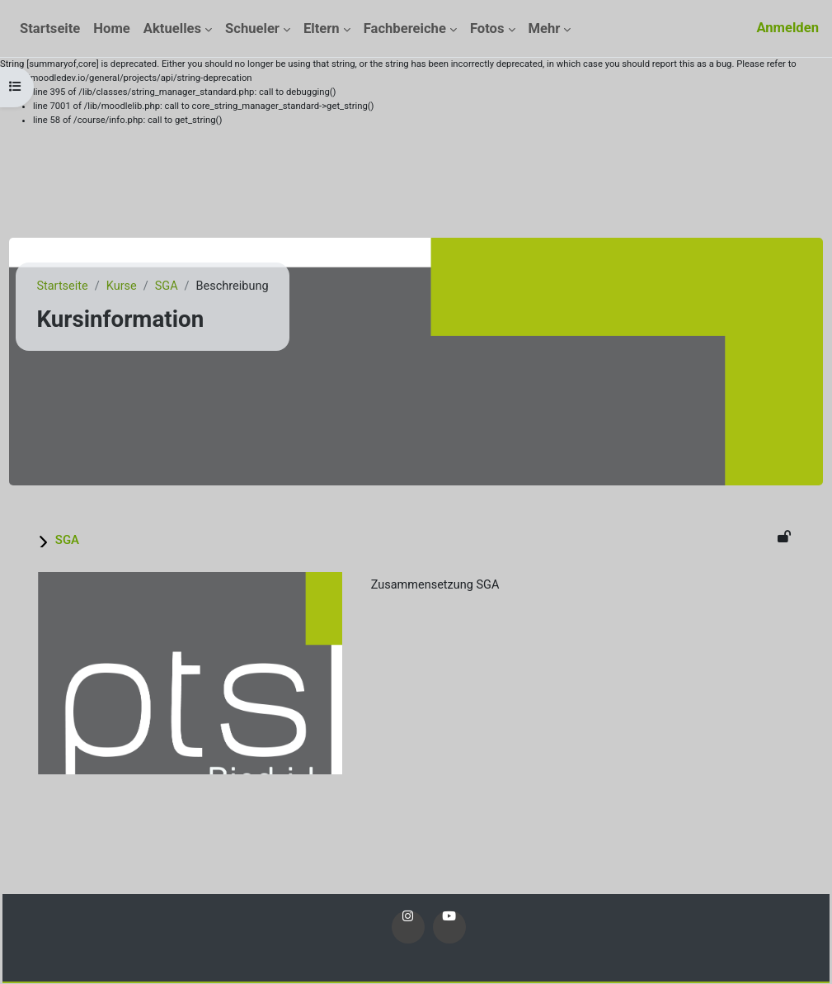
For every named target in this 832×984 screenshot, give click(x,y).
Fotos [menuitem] (487, 28)
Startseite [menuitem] (50, 28)
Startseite (99, 286)
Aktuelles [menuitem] (172, 28)
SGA (207, 286)
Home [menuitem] (111, 28)
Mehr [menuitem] (545, 28)
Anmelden (787, 27)
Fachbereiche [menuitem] (405, 28)
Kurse (160, 286)
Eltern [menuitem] (321, 28)
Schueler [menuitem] (252, 28)
